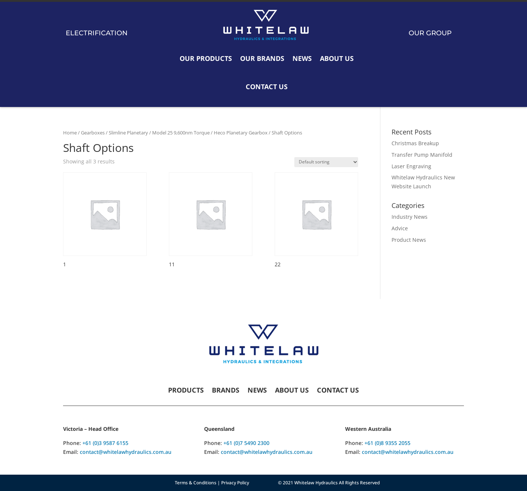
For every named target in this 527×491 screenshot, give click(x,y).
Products (186, 390)
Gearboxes (93, 132)
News (302, 58)
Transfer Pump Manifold (422, 154)
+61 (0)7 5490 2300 (246, 442)
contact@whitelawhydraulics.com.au (125, 451)
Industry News (410, 216)
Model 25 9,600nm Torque (181, 132)
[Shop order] (326, 162)
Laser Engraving (411, 166)
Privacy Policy (235, 482)
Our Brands (262, 58)
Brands (225, 390)
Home (70, 132)
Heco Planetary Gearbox (241, 132)
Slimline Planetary (128, 132)
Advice (400, 228)
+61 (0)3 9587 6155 (105, 442)
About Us (337, 58)
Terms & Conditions (195, 482)
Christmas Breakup (415, 143)
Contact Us (267, 86)
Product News (409, 239)
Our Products (206, 58)
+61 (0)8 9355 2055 (387, 442)
